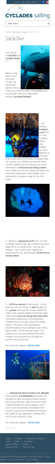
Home (8, 32)
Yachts (8, 438)
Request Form (12, 447)
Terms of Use (28, 447)
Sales (17, 441)
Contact (25, 444)
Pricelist (18, 438)
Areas (8, 441)
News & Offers (12, 444)
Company (28, 441)
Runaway (51, 463)
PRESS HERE (33, 422)
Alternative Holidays (20, 32)
